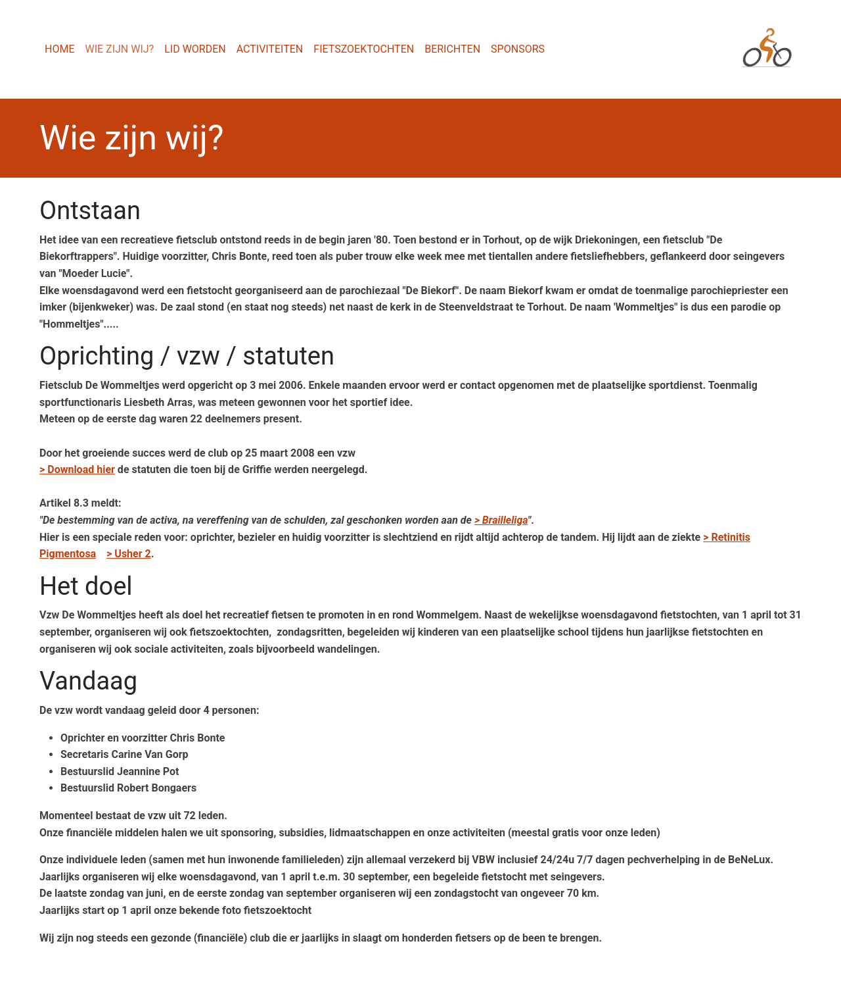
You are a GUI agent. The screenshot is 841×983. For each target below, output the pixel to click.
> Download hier (77, 469)
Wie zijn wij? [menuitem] (119, 49)
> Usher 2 (128, 553)
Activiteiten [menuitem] (270, 49)
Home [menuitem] (59, 49)
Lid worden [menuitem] (195, 49)
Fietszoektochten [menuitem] (363, 49)
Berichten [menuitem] (452, 49)
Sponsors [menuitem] (518, 49)
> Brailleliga (501, 520)
